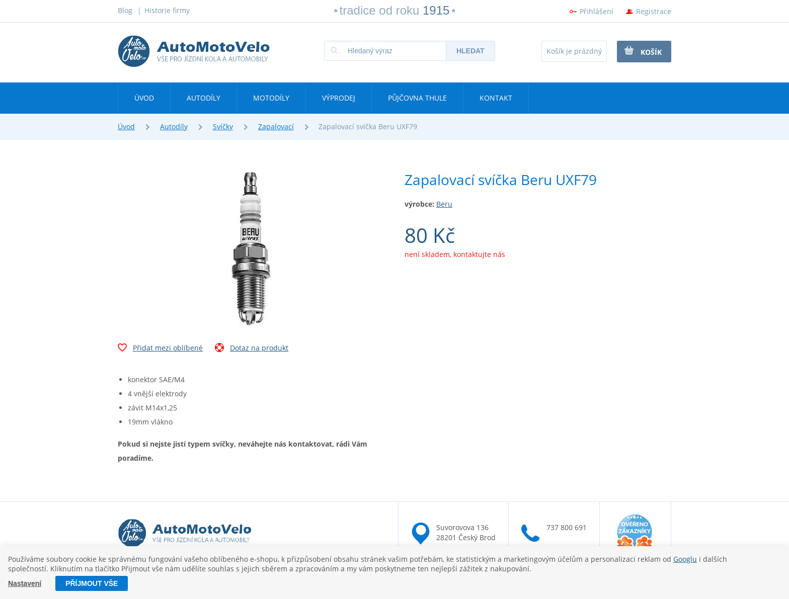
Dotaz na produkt (251, 349)
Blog (125, 10)
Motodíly (271, 98)
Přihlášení (596, 11)
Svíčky (223, 126)
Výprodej (338, 98)
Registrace (653, 11)
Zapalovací (276, 126)
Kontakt (496, 98)
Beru (444, 204)
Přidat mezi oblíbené (160, 349)
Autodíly (203, 98)
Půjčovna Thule (417, 98)
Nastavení (24, 583)
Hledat (470, 51)
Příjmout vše (91, 583)
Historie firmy (167, 10)
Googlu (685, 559)
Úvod (144, 98)
